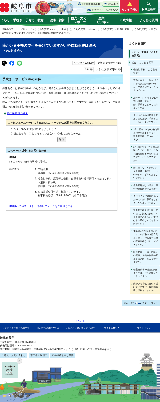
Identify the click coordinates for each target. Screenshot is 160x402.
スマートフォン (150, 303)
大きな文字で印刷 (106, 69)
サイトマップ (144, 327)
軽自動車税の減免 (17, 113)
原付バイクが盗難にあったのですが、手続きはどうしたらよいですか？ (145, 199)
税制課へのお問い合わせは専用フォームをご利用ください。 (43, 206)
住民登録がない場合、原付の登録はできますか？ (145, 187)
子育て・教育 (34, 20)
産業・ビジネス (103, 20)
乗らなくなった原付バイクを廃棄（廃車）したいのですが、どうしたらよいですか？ (145, 172)
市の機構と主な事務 (63, 355)
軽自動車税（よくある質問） (132, 29)
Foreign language (91, 4)
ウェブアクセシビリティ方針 (80, 327)
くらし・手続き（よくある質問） (70, 29)
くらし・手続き (11, 20)
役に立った (19, 133)
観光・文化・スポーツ (80, 20)
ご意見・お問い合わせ (14, 355)
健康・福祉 (57, 20)
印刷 (87, 69)
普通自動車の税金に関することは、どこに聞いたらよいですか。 (145, 273)
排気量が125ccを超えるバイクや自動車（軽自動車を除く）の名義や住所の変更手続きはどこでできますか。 (145, 238)
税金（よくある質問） (102, 29)
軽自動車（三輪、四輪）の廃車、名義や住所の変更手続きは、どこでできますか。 (145, 257)
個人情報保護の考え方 (48, 327)
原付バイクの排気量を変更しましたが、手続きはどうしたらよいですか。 (145, 118)
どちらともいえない (43, 133)
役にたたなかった (70, 133)
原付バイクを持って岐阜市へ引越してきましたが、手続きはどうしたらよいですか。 (145, 102)
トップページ (24, 29)
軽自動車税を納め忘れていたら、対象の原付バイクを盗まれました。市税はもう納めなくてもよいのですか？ (145, 217)
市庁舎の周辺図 (38, 355)
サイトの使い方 (112, 327)
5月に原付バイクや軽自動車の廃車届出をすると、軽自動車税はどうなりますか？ (146, 134)
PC (132, 303)
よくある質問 (148, 20)
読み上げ (113, 3)
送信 (61, 139)
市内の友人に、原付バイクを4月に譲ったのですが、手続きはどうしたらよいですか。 (145, 85)
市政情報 (126, 20)
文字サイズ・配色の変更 (105, 9)
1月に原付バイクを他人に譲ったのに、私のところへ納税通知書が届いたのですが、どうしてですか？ (146, 154)
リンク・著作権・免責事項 (16, 327)
